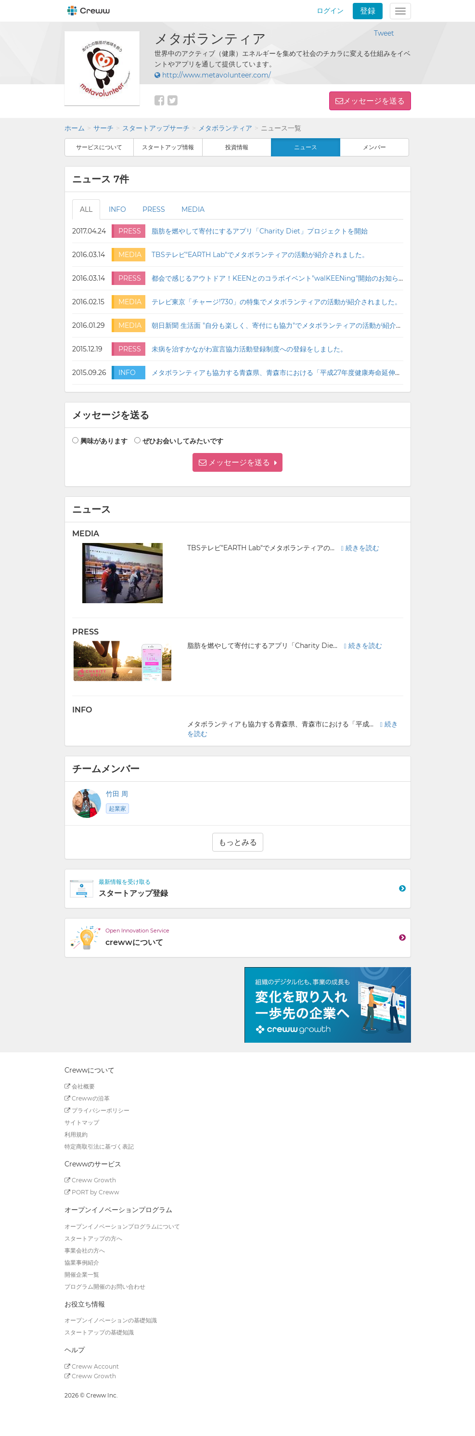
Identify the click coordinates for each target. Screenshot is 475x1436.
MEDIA (193, 209)
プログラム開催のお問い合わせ (104, 1286)
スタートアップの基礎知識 (99, 1332)
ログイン (330, 10)
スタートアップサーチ (156, 128)
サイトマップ (81, 1122)
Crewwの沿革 (87, 1098)
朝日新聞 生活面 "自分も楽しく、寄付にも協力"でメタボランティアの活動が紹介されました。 (294, 325)
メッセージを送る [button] (374, 100)
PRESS (153, 209)
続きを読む (360, 547)
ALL (86, 209)
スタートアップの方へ (93, 1238)
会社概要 (79, 1086)
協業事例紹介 (81, 1262)
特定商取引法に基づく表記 (99, 1146)
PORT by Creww (91, 1192)
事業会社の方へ (84, 1250)
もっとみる (237, 842)
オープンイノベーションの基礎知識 (110, 1320)
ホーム (74, 128)
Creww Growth (90, 1180)
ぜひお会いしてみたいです (182, 441)
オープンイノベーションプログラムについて (122, 1226)
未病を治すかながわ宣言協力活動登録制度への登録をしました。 (249, 349)
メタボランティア (225, 128)
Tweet (384, 33)
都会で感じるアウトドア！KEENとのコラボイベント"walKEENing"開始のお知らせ (278, 278)
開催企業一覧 (81, 1274)
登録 (367, 10)
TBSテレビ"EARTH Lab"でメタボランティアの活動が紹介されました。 (260, 254)
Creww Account (91, 1366)
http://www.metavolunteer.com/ (212, 75)
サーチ (103, 128)
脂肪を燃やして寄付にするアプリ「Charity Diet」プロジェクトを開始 (260, 231)
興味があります (104, 441)
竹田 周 (117, 793)
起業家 (117, 808)
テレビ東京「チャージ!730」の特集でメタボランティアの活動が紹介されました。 (276, 302)
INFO (117, 209)
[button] (237, 462)
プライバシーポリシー (96, 1110)
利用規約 (76, 1134)
